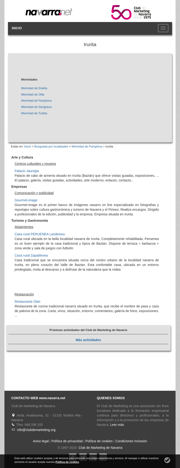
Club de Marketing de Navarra (100, 448)
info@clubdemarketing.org (36, 430)
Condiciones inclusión (131, 441)
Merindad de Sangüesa (36, 107)
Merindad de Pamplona (36, 100)
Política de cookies (99, 441)
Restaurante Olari (27, 301)
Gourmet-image (26, 200)
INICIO (17, 28)
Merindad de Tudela (34, 113)
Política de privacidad (66, 441)
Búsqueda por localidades (51, 146)
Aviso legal (41, 441)
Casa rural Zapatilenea (31, 255)
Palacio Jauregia (27, 171)
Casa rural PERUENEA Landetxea (40, 234)
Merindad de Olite (32, 94)
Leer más (117, 425)
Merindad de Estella (34, 88)
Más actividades (88, 340)
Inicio (27, 146)
